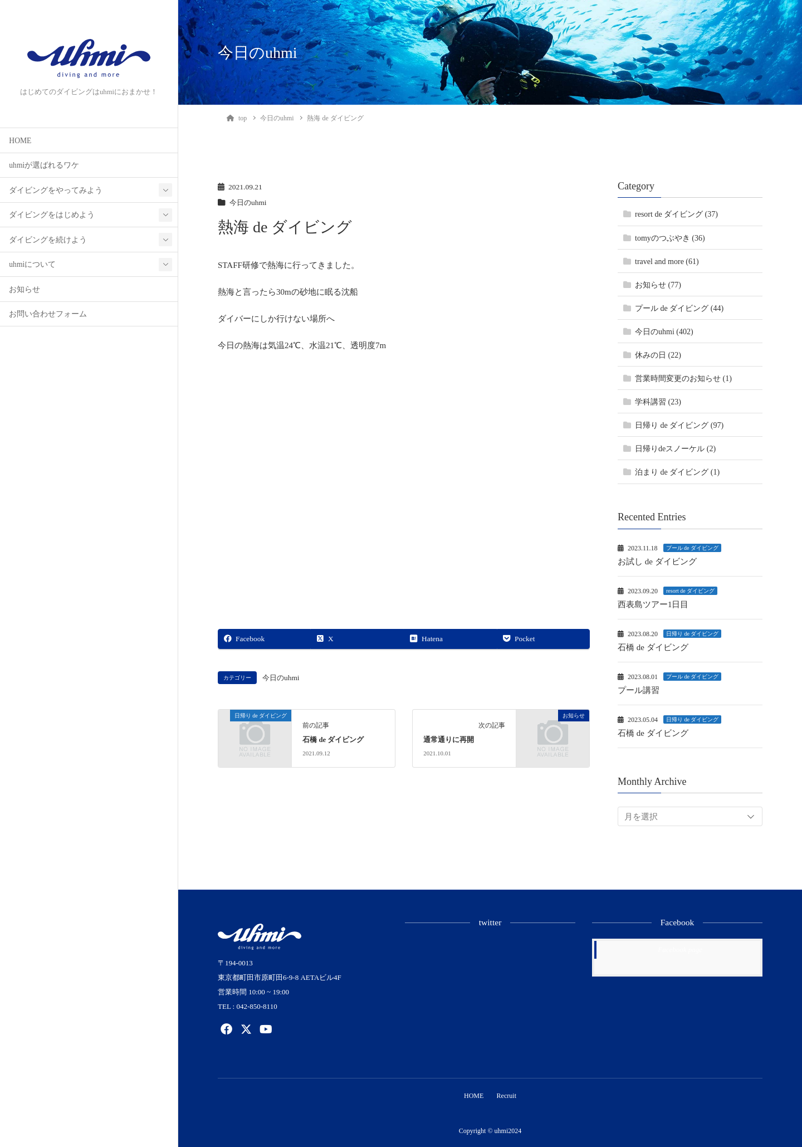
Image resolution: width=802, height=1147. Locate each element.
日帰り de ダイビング (692, 634)
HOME (20, 140)
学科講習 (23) (658, 402)
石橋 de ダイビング (333, 740)
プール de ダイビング (692, 548)
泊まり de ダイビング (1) (677, 472)
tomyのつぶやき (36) (670, 238)
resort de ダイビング (690, 591)
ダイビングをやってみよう (55, 190)
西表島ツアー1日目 (653, 604)
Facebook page (680, 949)
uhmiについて (32, 264)
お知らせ (24, 289)
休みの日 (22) (658, 355)
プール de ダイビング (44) (679, 308)
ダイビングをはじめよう (52, 215)
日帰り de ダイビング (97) (679, 425)
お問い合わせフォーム (48, 314)
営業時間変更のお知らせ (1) (683, 378)
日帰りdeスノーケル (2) (675, 449)
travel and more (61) (667, 261)
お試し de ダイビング (657, 561)
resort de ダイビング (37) (676, 214)
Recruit (507, 1096)
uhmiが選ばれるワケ (44, 165)
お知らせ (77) (658, 285)
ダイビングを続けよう (48, 240)
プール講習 (638, 690)
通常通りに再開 (448, 740)
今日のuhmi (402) (664, 332)
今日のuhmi (248, 202)
